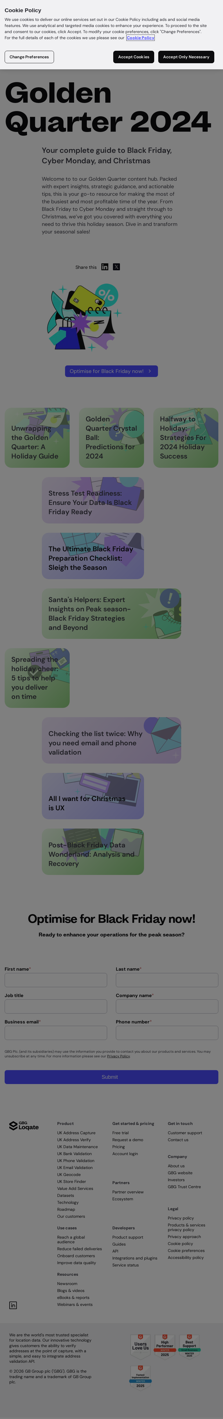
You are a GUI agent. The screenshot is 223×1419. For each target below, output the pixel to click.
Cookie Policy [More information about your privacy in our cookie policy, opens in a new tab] (140, 37)
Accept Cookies (133, 56)
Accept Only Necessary (186, 56)
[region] (111, 34)
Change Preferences (29, 56)
